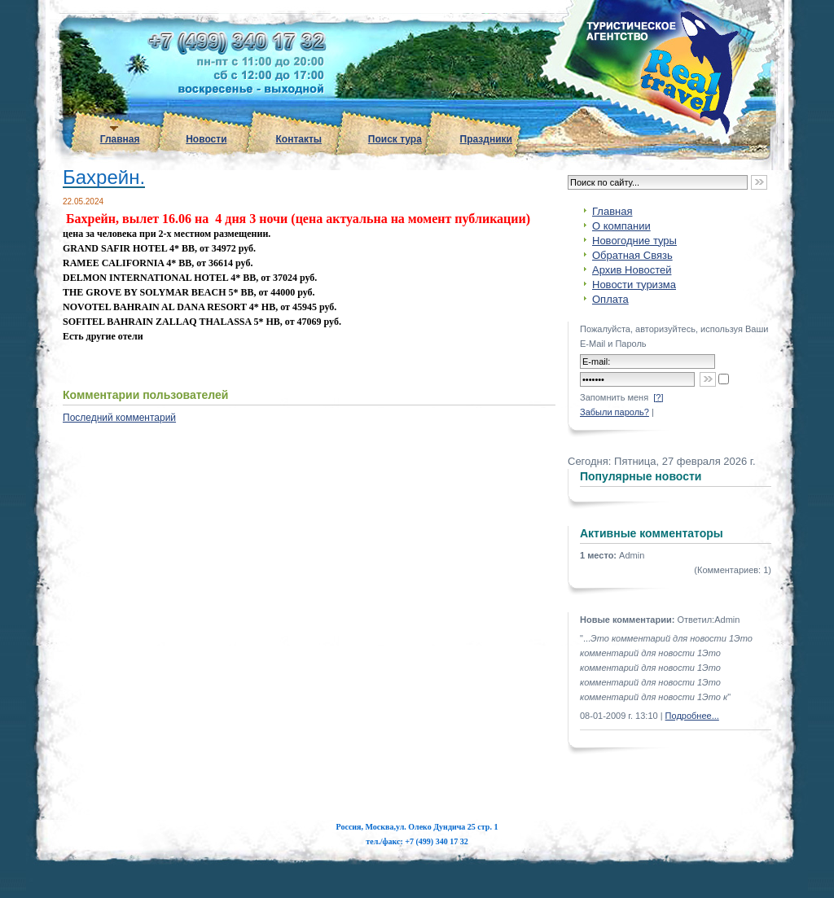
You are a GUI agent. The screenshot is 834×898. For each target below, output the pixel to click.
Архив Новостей (631, 270)
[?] (658, 397)
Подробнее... (692, 716)
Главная (120, 139)
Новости (206, 139)
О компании (621, 226)
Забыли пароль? (614, 412)
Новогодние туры (634, 240)
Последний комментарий (119, 417)
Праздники (486, 139)
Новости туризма (634, 284)
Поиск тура (395, 139)
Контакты (299, 139)
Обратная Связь (632, 255)
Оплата (610, 299)
